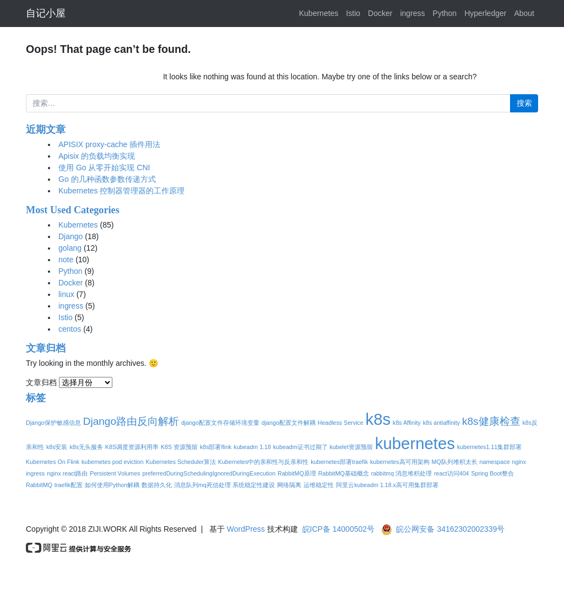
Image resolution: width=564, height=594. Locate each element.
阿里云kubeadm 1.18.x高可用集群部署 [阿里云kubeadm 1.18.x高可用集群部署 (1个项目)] (387, 485)
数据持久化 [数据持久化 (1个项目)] (157, 485)
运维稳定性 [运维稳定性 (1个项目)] (318, 485)
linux (66, 294)
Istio (353, 13)
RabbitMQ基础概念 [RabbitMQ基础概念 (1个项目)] (343, 473)
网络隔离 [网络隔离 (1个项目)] (289, 485)
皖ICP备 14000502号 (338, 529)
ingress (412, 13)
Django (70, 236)
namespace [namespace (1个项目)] (495, 461)
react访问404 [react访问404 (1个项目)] (451, 473)
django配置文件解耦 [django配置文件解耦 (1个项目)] (289, 422)
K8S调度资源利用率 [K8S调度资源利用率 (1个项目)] (132, 447)
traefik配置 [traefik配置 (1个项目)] (69, 485)
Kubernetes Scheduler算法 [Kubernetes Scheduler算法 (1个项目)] (180, 461)
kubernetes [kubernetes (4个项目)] (415, 443)
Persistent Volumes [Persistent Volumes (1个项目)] (115, 473)
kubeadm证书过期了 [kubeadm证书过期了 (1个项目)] (300, 447)
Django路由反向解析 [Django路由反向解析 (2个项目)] (131, 421)
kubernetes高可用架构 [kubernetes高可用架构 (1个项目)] (400, 461)
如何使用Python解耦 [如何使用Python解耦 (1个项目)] (112, 485)
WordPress (246, 529)
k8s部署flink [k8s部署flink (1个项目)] (216, 447)
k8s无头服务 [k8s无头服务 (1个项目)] (86, 447)
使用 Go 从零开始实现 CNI (104, 167)
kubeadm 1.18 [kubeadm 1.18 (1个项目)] (252, 447)
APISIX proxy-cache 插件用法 (109, 144)
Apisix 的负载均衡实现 (96, 156)
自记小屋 (46, 13)
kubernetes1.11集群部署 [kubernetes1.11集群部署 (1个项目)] (489, 447)
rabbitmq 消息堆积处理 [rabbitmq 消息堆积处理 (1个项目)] (401, 473)
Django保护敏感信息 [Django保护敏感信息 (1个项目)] (53, 422)
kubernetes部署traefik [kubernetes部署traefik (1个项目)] (339, 461)
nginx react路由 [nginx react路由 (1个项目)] (67, 473)
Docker (380, 13)
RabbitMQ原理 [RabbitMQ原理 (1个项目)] (297, 473)
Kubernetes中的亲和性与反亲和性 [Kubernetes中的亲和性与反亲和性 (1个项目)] (263, 461)
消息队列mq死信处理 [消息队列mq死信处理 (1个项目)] (202, 485)
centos (69, 329)
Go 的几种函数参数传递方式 (107, 179)
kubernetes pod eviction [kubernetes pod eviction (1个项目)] (113, 461)
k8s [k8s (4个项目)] (378, 419)
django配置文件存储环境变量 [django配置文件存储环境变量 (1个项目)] (220, 422)
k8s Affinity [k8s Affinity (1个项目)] (407, 422)
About (524, 13)
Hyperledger (485, 13)
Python (445, 13)
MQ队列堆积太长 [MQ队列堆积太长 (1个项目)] (455, 461)
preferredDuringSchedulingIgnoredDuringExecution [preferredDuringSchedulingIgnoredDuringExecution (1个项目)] (208, 473)
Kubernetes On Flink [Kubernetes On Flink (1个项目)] (52, 461)
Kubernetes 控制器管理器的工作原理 (121, 190)
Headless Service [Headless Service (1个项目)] (341, 422)
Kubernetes (319, 13)
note (65, 259)
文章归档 (41, 382)
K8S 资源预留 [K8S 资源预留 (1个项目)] (179, 447)
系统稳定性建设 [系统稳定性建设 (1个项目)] (253, 485)
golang (70, 248)
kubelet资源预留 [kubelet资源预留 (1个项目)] (351, 447)
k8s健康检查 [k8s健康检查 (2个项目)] (491, 421)
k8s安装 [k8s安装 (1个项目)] (57, 447)
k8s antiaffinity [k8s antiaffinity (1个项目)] (441, 422)
